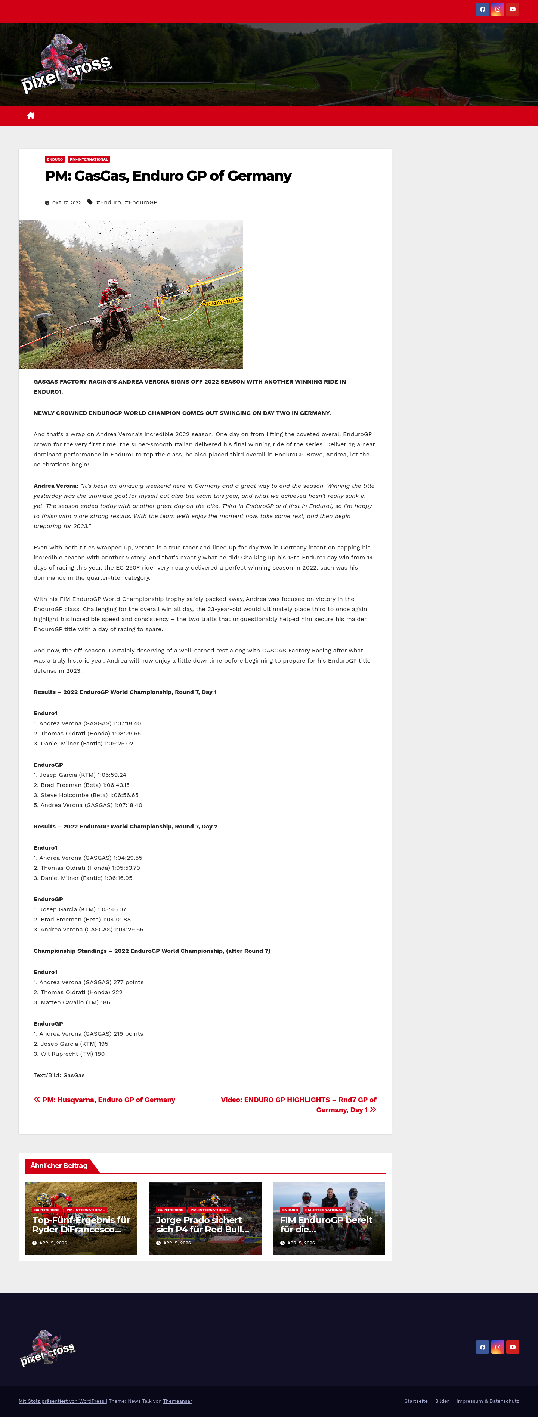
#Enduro (108, 202)
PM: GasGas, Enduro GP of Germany (168, 176)
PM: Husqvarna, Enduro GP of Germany (104, 1099)
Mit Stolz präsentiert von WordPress (62, 1401)
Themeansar (177, 1401)
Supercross (46, 1210)
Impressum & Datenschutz (488, 1401)
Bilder (442, 1401)
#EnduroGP (141, 202)
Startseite (416, 1401)
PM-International (89, 159)
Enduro (55, 159)
